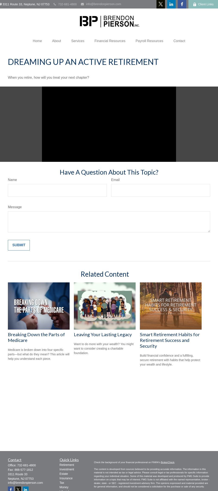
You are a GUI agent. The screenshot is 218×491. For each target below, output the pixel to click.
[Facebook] (182, 4)
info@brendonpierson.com (101, 4)
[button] (37, 41)
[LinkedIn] (171, 4)
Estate (64, 473)
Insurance (66, 478)
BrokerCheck (168, 462)
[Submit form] (19, 245)
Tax (62, 482)
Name (12, 180)
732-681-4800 (65, 4)
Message (15, 207)
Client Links (203, 4)
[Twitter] (160, 4)
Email (115, 180)
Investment (67, 469)
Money (64, 487)
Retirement (67, 465)
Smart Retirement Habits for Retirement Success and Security (170, 340)
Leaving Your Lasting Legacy (103, 334)
